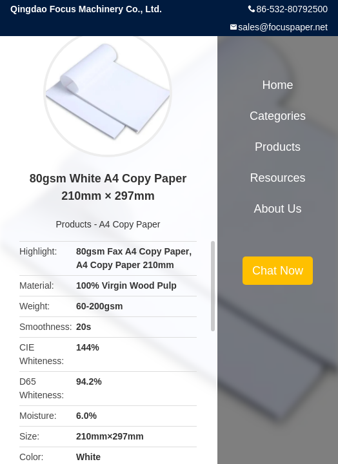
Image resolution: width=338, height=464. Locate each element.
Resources (277, 177)
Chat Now (277, 270)
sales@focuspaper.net (283, 27)
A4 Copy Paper (129, 224)
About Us (277, 208)
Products (74, 224)
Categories (278, 116)
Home (277, 85)
